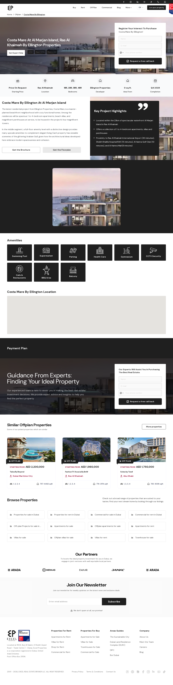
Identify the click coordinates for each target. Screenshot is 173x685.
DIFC (112, 650)
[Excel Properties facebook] (143, 671)
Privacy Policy (77, 672)
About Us (144, 637)
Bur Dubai (114, 655)
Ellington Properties (100, 87)
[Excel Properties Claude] (138, 671)
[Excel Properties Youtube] (159, 671)
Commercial (107, 7)
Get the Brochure (21, 150)
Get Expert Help (16, 53)
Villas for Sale (87, 642)
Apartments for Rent (61, 637)
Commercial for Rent (60, 652)
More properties (154, 426)
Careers (143, 647)
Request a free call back (140, 61)
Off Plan (93, 7)
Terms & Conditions (94, 672)
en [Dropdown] (141, 7)
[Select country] (122, 52)
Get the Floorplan (62, 150)
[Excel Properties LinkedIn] (153, 671)
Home (10, 14)
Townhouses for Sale (90, 647)
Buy (74, 7)
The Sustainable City (119, 637)
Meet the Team (147, 642)
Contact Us (111, 672)
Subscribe (114, 601)
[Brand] (10, 8)
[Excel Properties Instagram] (148, 671)
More (129, 7)
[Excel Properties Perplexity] (127, 671)
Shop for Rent (57, 647)
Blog (119, 7)
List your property (156, 8)
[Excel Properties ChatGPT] (132, 671)
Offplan (19, 14)
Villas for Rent (57, 642)
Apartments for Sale (90, 637)
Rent (83, 7)
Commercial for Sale (90, 652)
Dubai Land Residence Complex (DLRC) (120, 643)
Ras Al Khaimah (45, 87)
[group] (14, 570)
